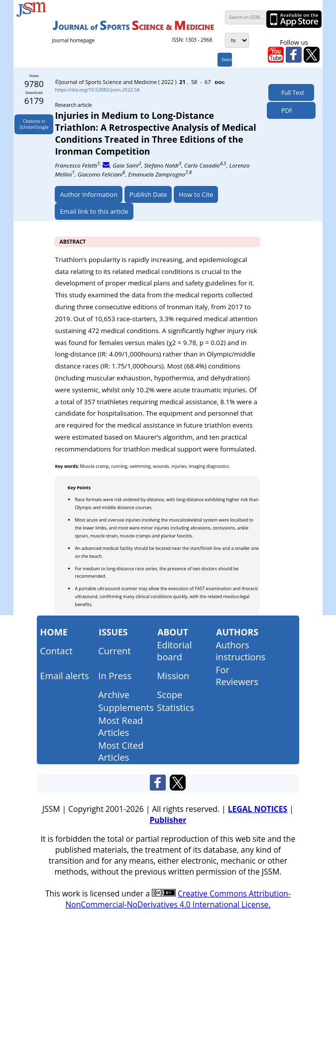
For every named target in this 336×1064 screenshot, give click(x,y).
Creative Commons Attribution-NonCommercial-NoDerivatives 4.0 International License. (178, 899)
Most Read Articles (120, 726)
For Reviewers (237, 676)
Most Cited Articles (120, 751)
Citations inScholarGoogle (33, 124)
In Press (114, 676)
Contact (56, 651)
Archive (113, 695)
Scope (169, 695)
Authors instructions (240, 651)
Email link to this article (94, 211)
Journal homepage (73, 40)
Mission (173, 676)
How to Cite (196, 194)
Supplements (126, 707)
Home (54, 632)
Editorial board (174, 651)
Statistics (175, 707)
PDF (284, 110)
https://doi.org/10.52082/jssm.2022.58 (97, 90)
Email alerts (64, 676)
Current (114, 651)
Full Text (291, 92)
